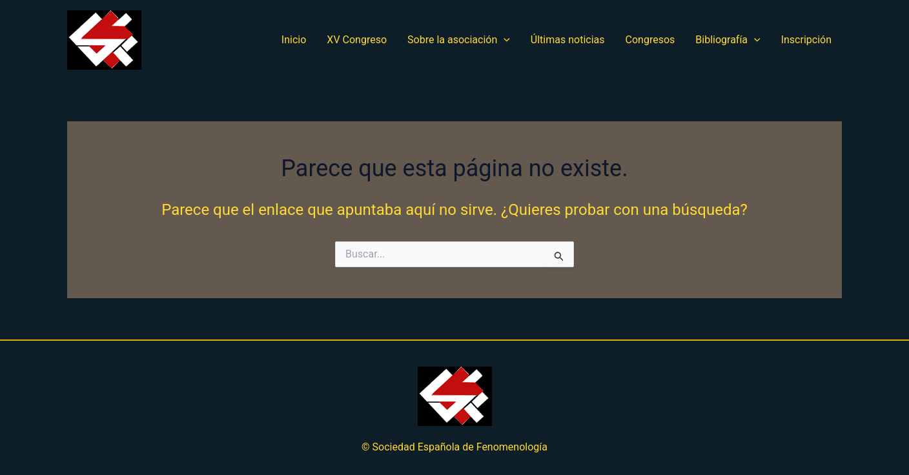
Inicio (293, 40)
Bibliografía (727, 40)
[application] (503, 40)
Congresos (650, 40)
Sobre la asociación (458, 40)
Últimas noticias (568, 40)
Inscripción (806, 40)
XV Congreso (357, 40)
